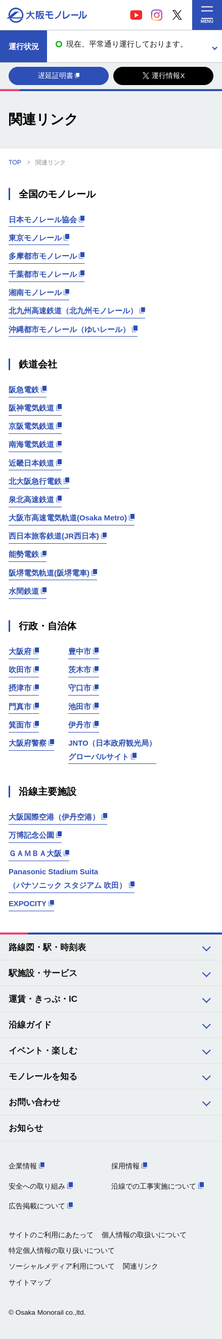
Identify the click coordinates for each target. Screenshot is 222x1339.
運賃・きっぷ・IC (43, 999)
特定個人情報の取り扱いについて (62, 1250)
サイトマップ (30, 1282)
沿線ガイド (30, 1025)
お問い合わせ (34, 1102)
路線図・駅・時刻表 (47, 947)
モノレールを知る (43, 1076)
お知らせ (26, 1128)
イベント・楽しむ (43, 1051)
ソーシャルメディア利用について (62, 1266)
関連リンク (140, 1266)
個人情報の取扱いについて (144, 1235)
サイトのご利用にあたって (51, 1235)
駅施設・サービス (43, 973)
